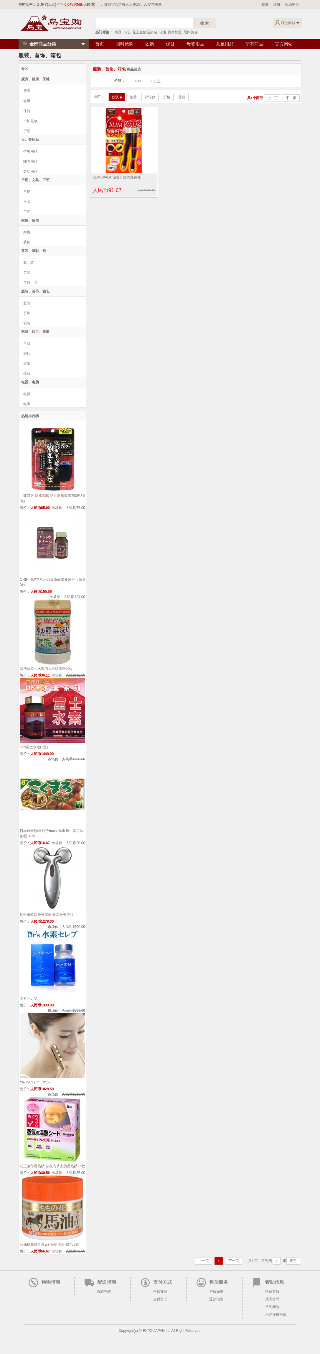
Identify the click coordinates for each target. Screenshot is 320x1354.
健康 (26, 101)
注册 (276, 4)
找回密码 (272, 1299)
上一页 (272, 98)
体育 (26, 373)
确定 (293, 1261)
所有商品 (254, 43)
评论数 (150, 97)
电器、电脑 (30, 382)
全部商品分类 (39, 43)
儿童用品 (225, 43)
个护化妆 (30, 121)
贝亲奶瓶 (175, 32)
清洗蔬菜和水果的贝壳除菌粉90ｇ (46, 669)
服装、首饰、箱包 (35, 291)
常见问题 (272, 1307)
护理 (26, 131)
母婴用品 (195, 43)
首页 (99, 43)
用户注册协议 (275, 1314)
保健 (170, 43)
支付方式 (162, 1282)
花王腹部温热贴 (144, 32)
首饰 (26, 313)
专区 (24, 69)
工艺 (26, 212)
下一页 (291, 98)
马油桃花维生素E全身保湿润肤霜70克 (49, 1244)
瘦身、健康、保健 (35, 79)
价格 (166, 97)
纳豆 (118, 32)
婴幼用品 (30, 171)
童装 (26, 273)
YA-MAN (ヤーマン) (35, 1082)
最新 (181, 97)
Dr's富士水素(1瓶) (34, 747)
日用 (26, 192)
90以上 (155, 81)
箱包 (26, 323)
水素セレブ (28, 998)
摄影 (26, 363)
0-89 (137, 81)
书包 (127, 32)
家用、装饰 (30, 220)
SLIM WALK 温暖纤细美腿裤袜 (117, 177)
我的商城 (288, 23)
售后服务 (218, 1282)
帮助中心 (292, 4)
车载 (26, 343)
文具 (26, 202)
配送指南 (106, 1282)
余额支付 (160, 1291)
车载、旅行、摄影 (35, 332)
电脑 (26, 404)
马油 (162, 32)
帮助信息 (274, 1282)
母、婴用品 (30, 139)
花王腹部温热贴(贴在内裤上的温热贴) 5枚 (52, 1166)
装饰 (26, 242)
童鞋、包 (30, 283)
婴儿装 (28, 263)
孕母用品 (30, 151)
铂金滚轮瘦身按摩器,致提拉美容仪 (47, 915)
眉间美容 (191, 32)
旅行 (26, 353)
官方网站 (284, 43)
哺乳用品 (30, 161)
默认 (117, 97)
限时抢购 (124, 43)
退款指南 (216, 1299)
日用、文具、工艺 (35, 180)
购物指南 (50, 1282)
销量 (133, 97)
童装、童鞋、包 (33, 251)
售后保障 (216, 1291)
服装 (26, 303)
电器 (26, 394)
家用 (26, 232)
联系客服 (272, 1291)
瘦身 (26, 91)
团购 (149, 43)
